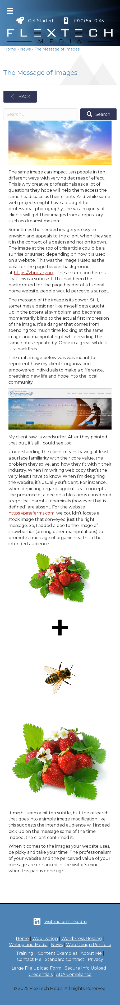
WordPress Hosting (81, 938)
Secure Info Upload (85, 968)
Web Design (45, 938)
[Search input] (40, 114)
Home (22, 938)
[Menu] (9, 10)
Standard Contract (64, 959)
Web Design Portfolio (88, 944)
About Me (91, 953)
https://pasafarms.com (31, 513)
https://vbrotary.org (34, 272)
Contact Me (29, 959)
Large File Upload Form (36, 968)
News (57, 944)
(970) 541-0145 (89, 20)
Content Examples (57, 953)
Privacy (95, 959)
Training (24, 953)
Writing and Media (28, 944)
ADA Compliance (73, 974)
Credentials (41, 974)
